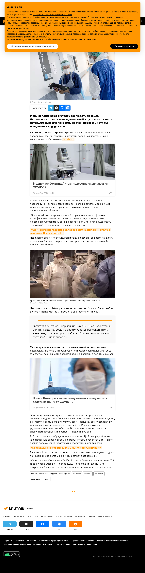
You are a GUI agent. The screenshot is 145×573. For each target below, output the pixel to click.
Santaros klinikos (44, 102)
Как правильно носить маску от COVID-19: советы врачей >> (66, 447)
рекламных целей (122, 23)
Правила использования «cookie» (112, 540)
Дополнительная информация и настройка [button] (32, 46)
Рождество (99, 474)
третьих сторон (53, 17)
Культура (80, 516)
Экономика (46, 516)
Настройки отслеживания (85, 544)
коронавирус (36, 479)
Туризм (91, 516)
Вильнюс (87, 474)
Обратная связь (63, 544)
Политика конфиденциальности (53, 540)
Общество (77, 474)
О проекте (7, 540)
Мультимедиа (105, 516)
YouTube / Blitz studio (40, 303)
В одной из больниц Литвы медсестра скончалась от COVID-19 (70, 185)
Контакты (31, 540)
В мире (6, 516)
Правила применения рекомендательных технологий (27, 544)
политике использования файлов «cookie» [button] (52, 14)
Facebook (68, 139)
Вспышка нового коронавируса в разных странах (50, 474)
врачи (47, 479)
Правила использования (83, 540)
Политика (18, 516)
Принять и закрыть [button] (124, 46)
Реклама (20, 540)
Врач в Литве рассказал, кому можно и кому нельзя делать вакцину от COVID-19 (70, 400)
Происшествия (64, 516)
